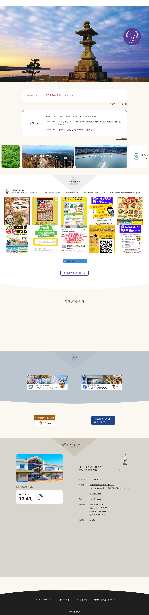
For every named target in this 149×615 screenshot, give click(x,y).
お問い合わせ (112, 5)
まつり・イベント (90, 11)
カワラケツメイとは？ (125, 16)
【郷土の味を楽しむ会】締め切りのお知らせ (75, 130)
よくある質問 (81, 600)
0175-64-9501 (95, 499)
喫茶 (91, 515)
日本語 (129, 4)
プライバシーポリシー (42, 600)
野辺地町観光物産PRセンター (102, 485)
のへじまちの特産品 (75, 16)
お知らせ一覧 (121, 139)
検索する (44, 14)
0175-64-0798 (104, 511)
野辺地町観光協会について (104, 600)
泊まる (93, 16)
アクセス (105, 16)
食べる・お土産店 (121, 11)
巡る (105, 11)
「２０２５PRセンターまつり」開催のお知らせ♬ (77, 116)
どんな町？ (71, 11)
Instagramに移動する (75, 272)
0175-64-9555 (95, 494)
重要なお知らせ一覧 (118, 104)
